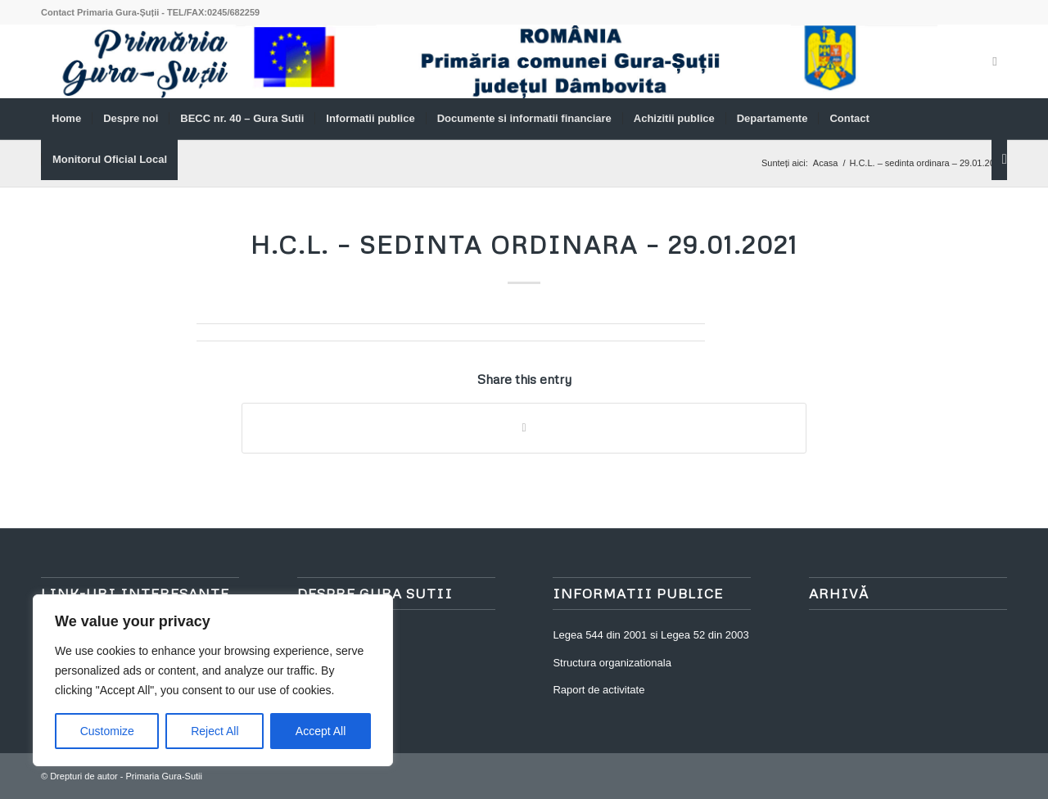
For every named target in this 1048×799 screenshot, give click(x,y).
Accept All (321, 731)
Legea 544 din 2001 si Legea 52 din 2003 (650, 635)
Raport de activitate (598, 690)
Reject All (214, 731)
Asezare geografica (343, 663)
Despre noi (323, 635)
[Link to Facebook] (994, 61)
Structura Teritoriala (343, 690)
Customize (107, 731)
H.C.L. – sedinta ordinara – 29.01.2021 (524, 244)
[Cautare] (999, 159)
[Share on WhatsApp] (524, 428)
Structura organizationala (612, 663)
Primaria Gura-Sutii (163, 776)
